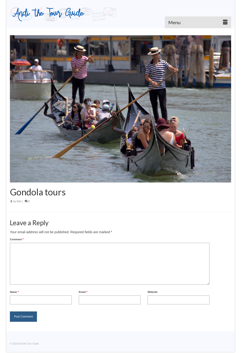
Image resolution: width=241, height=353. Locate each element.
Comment (17, 239)
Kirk (19, 201)
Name (14, 292)
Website (152, 292)
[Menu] (198, 22)
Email (83, 292)
